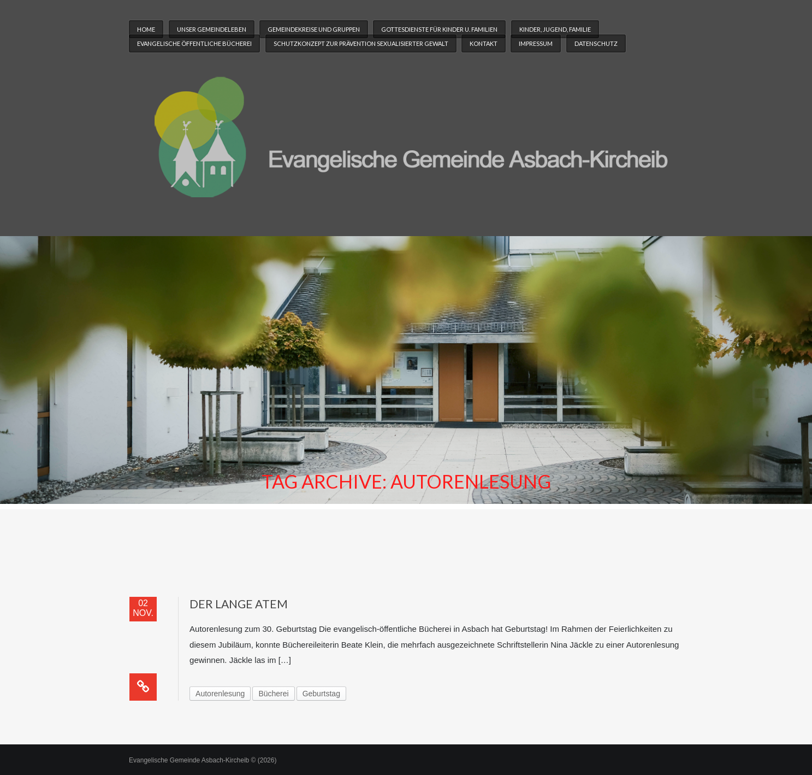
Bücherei (273, 693)
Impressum (536, 43)
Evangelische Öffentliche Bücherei (194, 43)
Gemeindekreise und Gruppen (314, 29)
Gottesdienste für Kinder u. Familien (439, 29)
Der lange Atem (238, 603)
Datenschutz (596, 43)
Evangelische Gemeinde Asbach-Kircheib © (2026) (202, 760)
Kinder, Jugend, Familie (555, 29)
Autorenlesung (220, 693)
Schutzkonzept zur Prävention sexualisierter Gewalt (361, 43)
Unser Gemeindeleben (211, 29)
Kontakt (483, 43)
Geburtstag (321, 693)
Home (146, 29)
